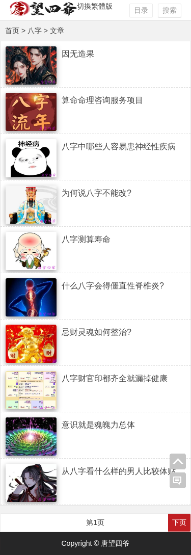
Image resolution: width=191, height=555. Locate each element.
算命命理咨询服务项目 (102, 100)
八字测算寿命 (86, 239)
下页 (179, 522)
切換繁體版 (95, 6)
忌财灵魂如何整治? (96, 332)
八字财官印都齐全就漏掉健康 (115, 378)
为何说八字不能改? (96, 193)
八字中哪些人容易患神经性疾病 (119, 146)
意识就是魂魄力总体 (98, 424)
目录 (141, 10)
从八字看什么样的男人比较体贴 (119, 471)
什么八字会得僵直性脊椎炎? (113, 285)
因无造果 (78, 53)
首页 (12, 31)
